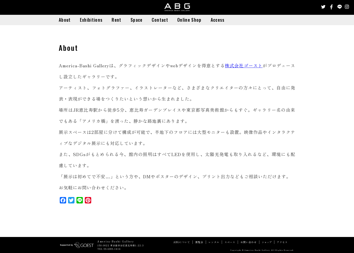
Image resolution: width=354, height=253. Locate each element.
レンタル (213, 242)
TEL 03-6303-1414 (109, 249)
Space (137, 20)
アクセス (282, 242)
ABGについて (181, 242)
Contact (160, 20)
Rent (116, 20)
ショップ (267, 242)
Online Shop (189, 20)
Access (218, 20)
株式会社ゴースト (243, 65)
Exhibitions (91, 20)
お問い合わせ (248, 242)
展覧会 (199, 242)
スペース (229, 242)
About (65, 20)
